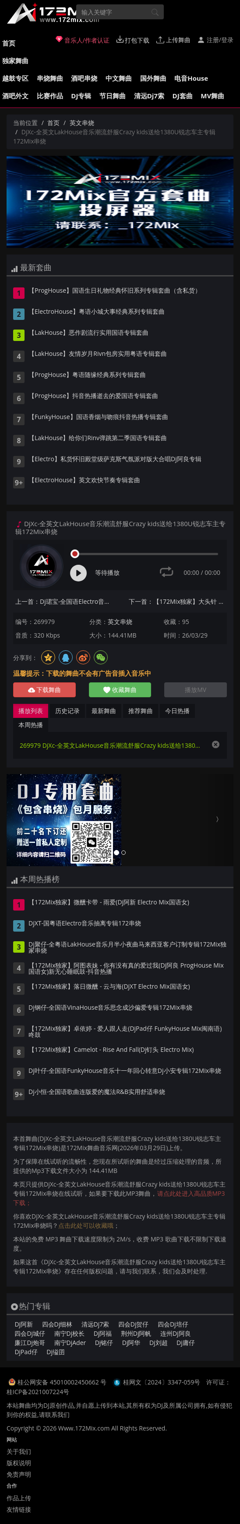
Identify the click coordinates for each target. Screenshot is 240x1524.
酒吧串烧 (84, 78)
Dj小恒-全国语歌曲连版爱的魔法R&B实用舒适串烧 (96, 1092)
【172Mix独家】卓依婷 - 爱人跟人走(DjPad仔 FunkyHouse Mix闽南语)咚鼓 (125, 1032)
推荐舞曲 (140, 710)
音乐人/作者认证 (82, 40)
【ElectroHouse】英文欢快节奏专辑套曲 (84, 480)
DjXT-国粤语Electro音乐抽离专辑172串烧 (84, 923)
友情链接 (19, 1509)
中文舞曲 (119, 78)
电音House (191, 78)
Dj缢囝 (55, 1352)
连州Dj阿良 (175, 1333)
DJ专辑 (81, 95)
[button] (24, 820)
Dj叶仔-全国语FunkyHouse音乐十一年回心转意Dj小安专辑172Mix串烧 (124, 1071)
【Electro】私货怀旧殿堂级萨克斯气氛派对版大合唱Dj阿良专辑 (114, 459)
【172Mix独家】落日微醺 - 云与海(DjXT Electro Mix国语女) (109, 986)
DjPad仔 (25, 1352)
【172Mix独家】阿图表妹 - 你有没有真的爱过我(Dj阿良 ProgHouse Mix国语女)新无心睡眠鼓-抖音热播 (126, 968)
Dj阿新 (23, 1324)
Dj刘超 (158, 1342)
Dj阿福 (103, 1333)
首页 (8, 43)
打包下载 (133, 40)
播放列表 (30, 710)
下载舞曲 (44, 689)
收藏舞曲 (120, 689)
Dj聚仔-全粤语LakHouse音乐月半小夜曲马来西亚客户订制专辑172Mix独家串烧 (127, 947)
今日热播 (177, 710)
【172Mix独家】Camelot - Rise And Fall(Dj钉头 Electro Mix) (111, 1050)
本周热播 (30, 725)
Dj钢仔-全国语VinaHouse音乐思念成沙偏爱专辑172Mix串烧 (110, 1007)
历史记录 (67, 710)
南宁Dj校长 (69, 1333)
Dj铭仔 (104, 1342)
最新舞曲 (104, 710)
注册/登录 (215, 40)
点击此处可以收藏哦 (85, 1225)
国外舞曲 (153, 78)
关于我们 (19, 1451)
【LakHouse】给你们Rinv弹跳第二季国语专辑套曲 (97, 438)
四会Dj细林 (57, 1324)
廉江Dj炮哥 (29, 1342)
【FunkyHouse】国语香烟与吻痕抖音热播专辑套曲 (98, 417)
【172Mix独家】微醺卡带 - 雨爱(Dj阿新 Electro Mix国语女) (108, 902)
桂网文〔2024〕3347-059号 (162, 1382)
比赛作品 (50, 95)
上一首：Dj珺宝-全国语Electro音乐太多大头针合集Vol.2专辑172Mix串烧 (64, 601)
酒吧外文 (15, 95)
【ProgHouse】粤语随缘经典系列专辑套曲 (87, 375)
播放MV (195, 689)
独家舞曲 (15, 60)
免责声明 (19, 1474)
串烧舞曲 (50, 78)
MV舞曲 (212, 95)
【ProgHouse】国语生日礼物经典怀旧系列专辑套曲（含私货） (114, 290)
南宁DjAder (70, 1342)
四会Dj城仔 (29, 1333)
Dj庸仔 (185, 1342)
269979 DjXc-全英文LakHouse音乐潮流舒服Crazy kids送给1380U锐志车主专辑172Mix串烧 (111, 745)
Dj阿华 (131, 1342)
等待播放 (107, 572)
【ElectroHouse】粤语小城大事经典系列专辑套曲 (96, 312)
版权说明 (19, 1463)
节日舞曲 (112, 95)
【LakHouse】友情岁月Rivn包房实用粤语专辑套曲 (97, 354)
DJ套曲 (183, 95)
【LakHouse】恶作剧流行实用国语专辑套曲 (88, 333)
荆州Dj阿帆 (136, 1333)
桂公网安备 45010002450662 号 (63, 1382)
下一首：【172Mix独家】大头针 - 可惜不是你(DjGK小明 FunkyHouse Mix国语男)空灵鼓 (178, 601)
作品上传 (19, 1498)
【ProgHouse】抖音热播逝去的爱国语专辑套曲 (93, 396)
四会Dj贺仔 (133, 1324)
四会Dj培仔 (173, 1324)
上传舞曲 (173, 40)
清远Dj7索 (149, 95)
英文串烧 (82, 122)
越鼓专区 (15, 78)
